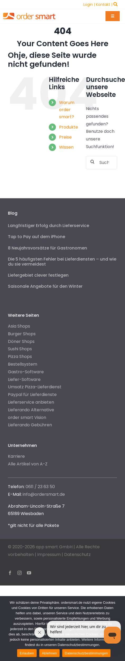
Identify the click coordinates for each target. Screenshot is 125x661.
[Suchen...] (101, 162)
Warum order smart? (66, 110)
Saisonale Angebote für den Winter (45, 286)
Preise (65, 137)
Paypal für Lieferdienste (32, 394)
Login (88, 4)
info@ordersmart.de (44, 494)
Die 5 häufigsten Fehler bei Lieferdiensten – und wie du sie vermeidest (62, 261)
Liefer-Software (24, 379)
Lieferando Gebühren (30, 425)
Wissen (66, 147)
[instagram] (19, 573)
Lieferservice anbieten (31, 402)
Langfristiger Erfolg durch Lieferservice (48, 226)
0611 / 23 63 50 (40, 487)
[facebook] (10, 573)
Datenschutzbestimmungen (86, 653)
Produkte (68, 127)
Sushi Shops (20, 349)
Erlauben (27, 653)
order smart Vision (27, 417)
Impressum (49, 554)
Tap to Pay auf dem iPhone (36, 237)
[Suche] (92, 161)
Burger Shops (22, 334)
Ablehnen (49, 653)
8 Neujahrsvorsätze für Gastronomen (47, 248)
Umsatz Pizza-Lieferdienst (34, 387)
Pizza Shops (20, 356)
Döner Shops (21, 341)
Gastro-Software (26, 372)
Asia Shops (19, 326)
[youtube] (29, 573)
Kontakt (103, 4)
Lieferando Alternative (31, 410)
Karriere (16, 456)
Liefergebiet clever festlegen (38, 275)
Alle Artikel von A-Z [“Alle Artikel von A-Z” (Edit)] (27, 464)
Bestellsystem (22, 364)
